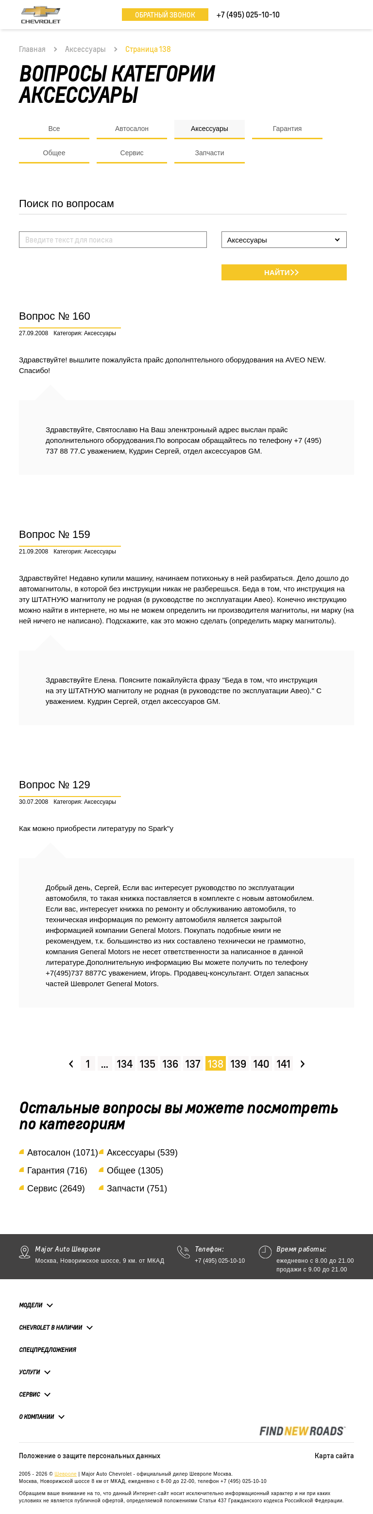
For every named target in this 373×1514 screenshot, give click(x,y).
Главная (32, 49)
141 (283, 1063)
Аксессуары (85, 49)
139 (238, 1063)
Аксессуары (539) (142, 1152)
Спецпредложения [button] (47, 1349)
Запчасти (209, 153)
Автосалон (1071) (62, 1152)
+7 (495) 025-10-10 (220, 1260)
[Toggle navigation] (346, 14)
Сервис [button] (29, 1394)
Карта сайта (334, 1455)
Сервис (132, 153)
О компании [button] (36, 1416)
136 (170, 1063)
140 (262, 1063)
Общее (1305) (135, 1170)
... (104, 1063)
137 (193, 1063)
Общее (54, 153)
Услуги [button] (29, 1372)
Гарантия (287, 128)
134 (125, 1063)
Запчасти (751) (137, 1188)
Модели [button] (30, 1305)
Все (54, 128)
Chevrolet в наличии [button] (50, 1327)
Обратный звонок (165, 14)
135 (147, 1063)
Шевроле (65, 1474)
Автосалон (132, 128)
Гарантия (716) (57, 1170)
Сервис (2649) (56, 1188)
